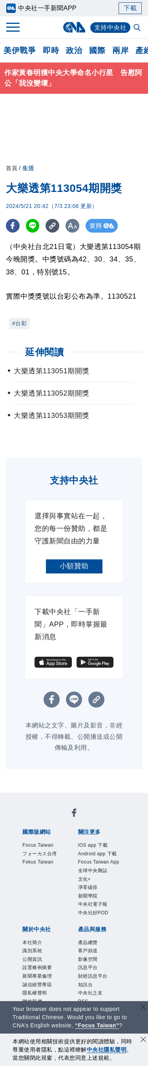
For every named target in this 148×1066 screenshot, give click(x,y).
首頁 (11, 168)
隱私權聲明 (34, 993)
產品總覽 (88, 942)
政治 (74, 50)
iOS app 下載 (93, 845)
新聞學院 (88, 896)
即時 (51, 50)
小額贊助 (74, 566)
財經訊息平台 (93, 976)
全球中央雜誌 (93, 870)
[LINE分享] (33, 226)
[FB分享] (13, 226)
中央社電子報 (93, 904)
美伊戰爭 (20, 50)
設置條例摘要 (37, 967)
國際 (97, 50)
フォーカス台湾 (39, 853)
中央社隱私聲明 (107, 1049)
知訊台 (85, 984)
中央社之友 (90, 993)
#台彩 (19, 323)
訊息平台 (88, 967)
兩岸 (120, 50)
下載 (130, 8)
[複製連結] (53, 226)
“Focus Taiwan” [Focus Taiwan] (97, 1025)
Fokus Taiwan (37, 862)
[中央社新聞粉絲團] (74, 814)
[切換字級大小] (73, 226)
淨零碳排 (88, 887)
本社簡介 (32, 942)
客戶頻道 (88, 950)
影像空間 (88, 959)
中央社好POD (93, 913)
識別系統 (32, 950)
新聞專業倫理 (37, 976)
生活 (28, 168)
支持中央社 (110, 27)
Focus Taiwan (37, 845)
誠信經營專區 (37, 984)
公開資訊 (32, 959)
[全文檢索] (137, 28)
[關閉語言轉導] (143, 1008)
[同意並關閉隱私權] (143, 1040)
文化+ (84, 879)
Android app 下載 (97, 853)
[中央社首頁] (74, 27)
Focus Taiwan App (98, 862)
